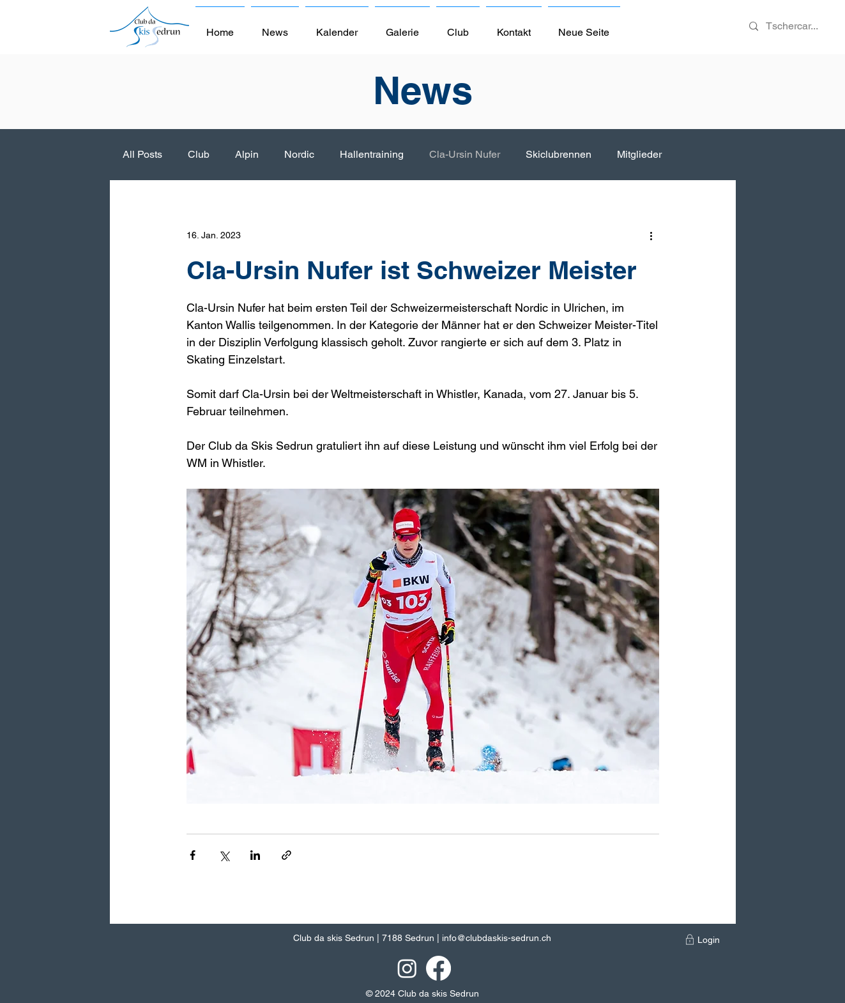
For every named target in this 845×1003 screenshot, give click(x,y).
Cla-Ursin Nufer (464, 154)
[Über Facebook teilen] (193, 855)
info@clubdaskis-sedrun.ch (496, 938)
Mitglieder (639, 154)
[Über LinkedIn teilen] (255, 855)
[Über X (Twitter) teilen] (224, 855)
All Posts (142, 154)
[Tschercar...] (793, 26)
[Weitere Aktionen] (651, 235)
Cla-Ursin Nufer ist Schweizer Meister (412, 270)
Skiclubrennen (558, 154)
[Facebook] (438, 968)
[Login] (708, 939)
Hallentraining (372, 154)
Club (198, 154)
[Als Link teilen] (286, 855)
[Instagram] (407, 968)
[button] (458, 26)
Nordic (299, 154)
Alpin (247, 154)
